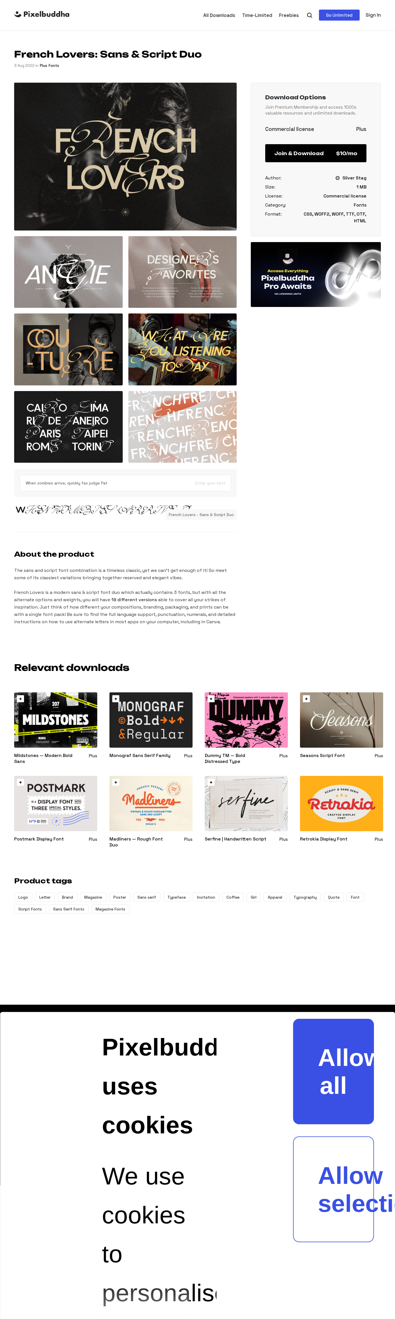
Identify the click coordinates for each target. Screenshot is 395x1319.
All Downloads (219, 15)
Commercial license (344, 196)
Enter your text (210, 483)
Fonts (54, 65)
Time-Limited (257, 15)
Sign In (373, 15)
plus (43, 65)
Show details (176, 1288)
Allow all (346, 793)
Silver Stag (354, 178)
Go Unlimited (339, 15)
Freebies (289, 15)
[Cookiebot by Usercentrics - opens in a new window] (31, 1288)
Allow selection (346, 911)
